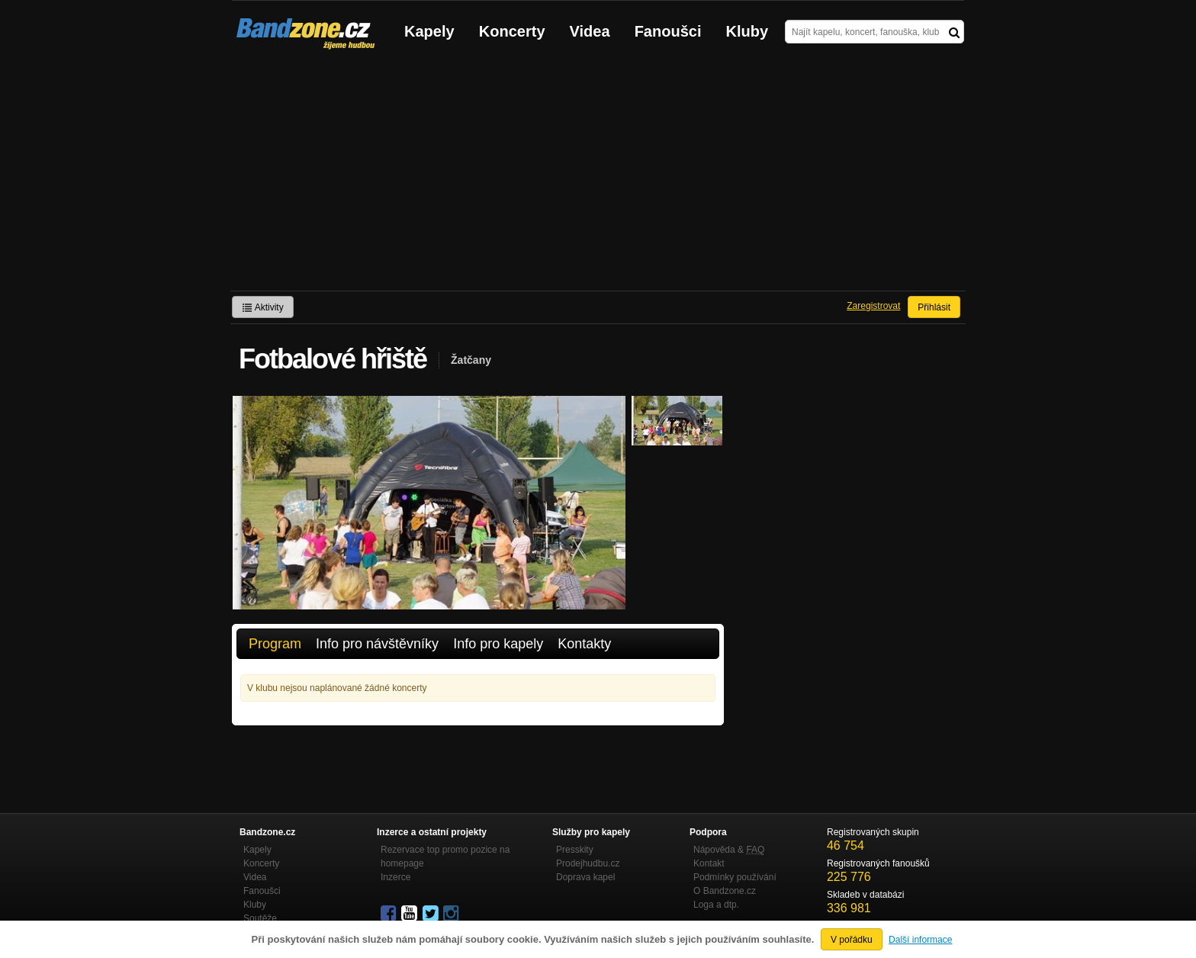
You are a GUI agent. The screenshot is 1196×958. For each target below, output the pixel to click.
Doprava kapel (585, 877)
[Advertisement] (598, 176)
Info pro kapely (498, 644)
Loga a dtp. (716, 904)
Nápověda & (728, 849)
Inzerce (395, 877)
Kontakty (584, 644)
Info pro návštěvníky (377, 644)
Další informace (920, 939)
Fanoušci (668, 31)
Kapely (429, 31)
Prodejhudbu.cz (587, 863)
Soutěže (260, 918)
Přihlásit (934, 307)
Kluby (747, 31)
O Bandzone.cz (724, 891)
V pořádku (852, 939)
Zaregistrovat (873, 306)
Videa (590, 31)
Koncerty (512, 31)
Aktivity (263, 307)
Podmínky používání (734, 877)
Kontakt (709, 863)
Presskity (574, 849)
